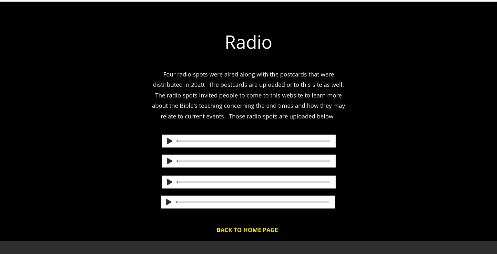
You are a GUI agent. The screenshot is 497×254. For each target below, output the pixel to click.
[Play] (170, 141)
